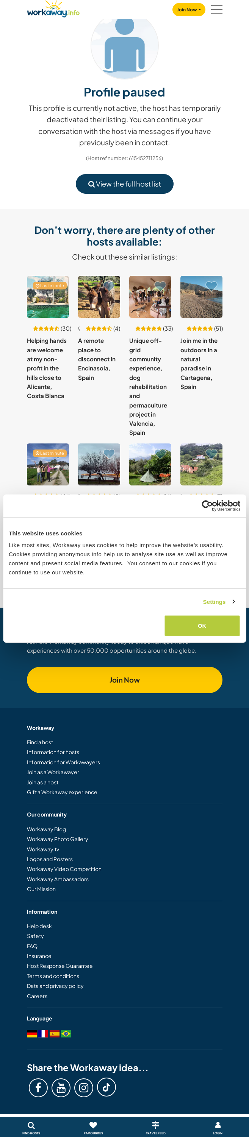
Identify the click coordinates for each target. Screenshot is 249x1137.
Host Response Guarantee (60, 965)
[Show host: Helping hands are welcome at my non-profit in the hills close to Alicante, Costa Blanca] (48, 297)
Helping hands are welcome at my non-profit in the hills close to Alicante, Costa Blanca (47, 368)
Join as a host (42, 782)
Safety (35, 935)
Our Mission (41, 888)
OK (202, 625)
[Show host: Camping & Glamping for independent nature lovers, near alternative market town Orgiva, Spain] (150, 464)
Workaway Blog (46, 829)
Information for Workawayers (63, 762)
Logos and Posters (50, 858)
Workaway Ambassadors (58, 879)
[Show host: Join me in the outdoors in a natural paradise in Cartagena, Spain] (201, 297)
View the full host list (124, 183)
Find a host (40, 742)
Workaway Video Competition (64, 868)
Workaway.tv (43, 849)
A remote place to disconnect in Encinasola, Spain (97, 359)
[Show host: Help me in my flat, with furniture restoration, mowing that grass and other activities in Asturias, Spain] (99, 464)
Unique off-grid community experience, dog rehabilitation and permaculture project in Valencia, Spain (148, 386)
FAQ (32, 946)
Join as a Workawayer (53, 771)
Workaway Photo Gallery (57, 838)
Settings (214, 601)
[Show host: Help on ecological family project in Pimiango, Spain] (201, 464)
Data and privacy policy (55, 985)
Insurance (39, 955)
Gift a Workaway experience (62, 792)
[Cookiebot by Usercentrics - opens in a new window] (207, 505)
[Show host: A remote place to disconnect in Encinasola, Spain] (99, 297)
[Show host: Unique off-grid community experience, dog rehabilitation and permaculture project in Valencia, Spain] (150, 297)
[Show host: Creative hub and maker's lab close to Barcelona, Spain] (48, 464)
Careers (37, 995)
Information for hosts (53, 751)
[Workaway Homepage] (53, 7)
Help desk (39, 925)
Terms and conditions (53, 975)
